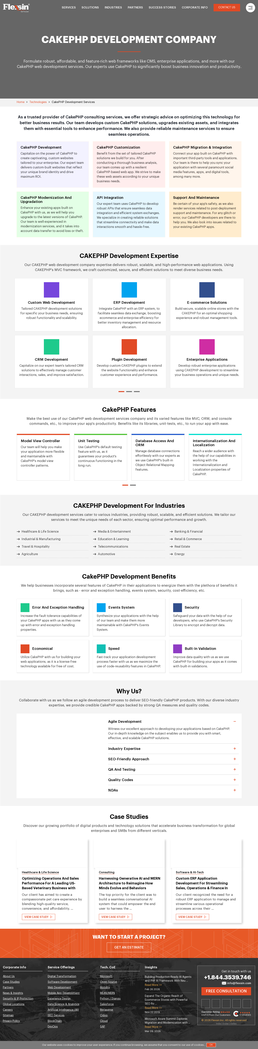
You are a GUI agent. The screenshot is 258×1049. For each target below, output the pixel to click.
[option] (51, 333)
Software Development (62, 982)
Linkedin (205, 1003)
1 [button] (121, 391)
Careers (8, 1010)
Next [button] (251, 883)
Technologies (38, 102)
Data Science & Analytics (63, 1004)
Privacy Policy (11, 1021)
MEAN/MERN (107, 993)
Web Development (59, 987)
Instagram (236, 1003)
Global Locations (13, 1004)
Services (69, 7)
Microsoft (106, 976)
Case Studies (11, 982)
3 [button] (137, 391)
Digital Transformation (62, 976)
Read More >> (153, 985)
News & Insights (13, 993)
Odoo (104, 1015)
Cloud (104, 1021)
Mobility (105, 987)
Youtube (247, 1003)
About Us (9, 976)
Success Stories (162, 7)
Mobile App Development (64, 993)
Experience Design (59, 998)
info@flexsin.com (236, 983)
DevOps (53, 1026)
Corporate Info (195, 7)
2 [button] (129, 391)
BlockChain (55, 1021)
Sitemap (8, 1015)
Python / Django (110, 998)
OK (211, 1045)
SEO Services (56, 1015)
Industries (113, 7)
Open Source (108, 982)
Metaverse (106, 1010)
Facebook (226, 1003)
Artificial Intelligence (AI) (63, 1010)
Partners (135, 7)
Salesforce (107, 1004)
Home (20, 102)
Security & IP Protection (18, 998)
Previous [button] (7, 883)
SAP (102, 1026)
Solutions (90, 7)
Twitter (216, 1003)
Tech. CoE (107, 967)
